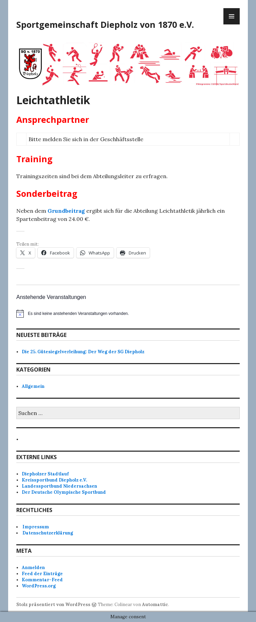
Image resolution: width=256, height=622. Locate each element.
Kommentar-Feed (42, 580)
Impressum (35, 527)
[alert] (128, 313)
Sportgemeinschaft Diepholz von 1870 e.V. (105, 24)
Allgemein (33, 386)
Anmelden (33, 567)
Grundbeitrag (66, 210)
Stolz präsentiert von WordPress (53, 604)
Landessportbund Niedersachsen (59, 486)
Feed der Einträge (42, 574)
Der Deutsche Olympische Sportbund (64, 492)
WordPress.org (39, 586)
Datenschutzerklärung (47, 533)
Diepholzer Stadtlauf (45, 474)
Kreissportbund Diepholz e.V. (54, 480)
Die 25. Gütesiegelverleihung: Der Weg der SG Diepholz (83, 352)
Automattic (155, 604)
